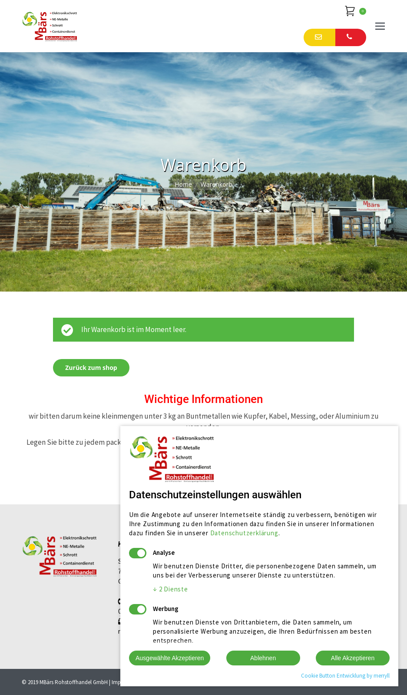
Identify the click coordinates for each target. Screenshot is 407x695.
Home (183, 184)
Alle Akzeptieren (352, 658)
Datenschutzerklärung (244, 533)
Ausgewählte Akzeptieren (170, 658)
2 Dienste (170, 589)
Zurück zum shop (91, 367)
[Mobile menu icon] (380, 26)
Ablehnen (263, 658)
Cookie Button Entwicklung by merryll (345, 675)
